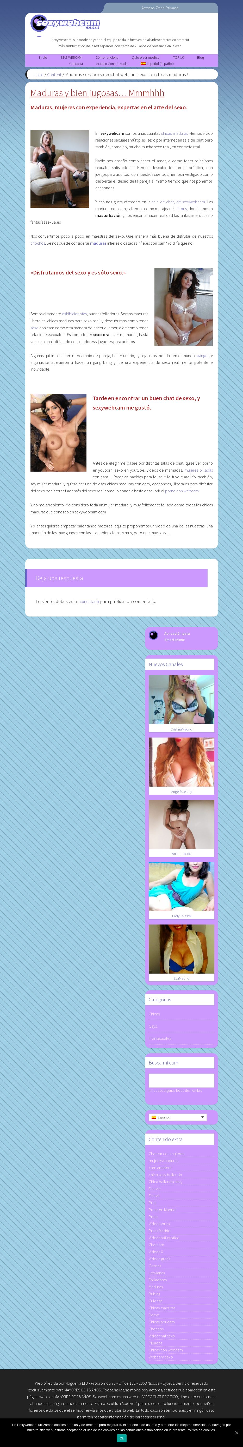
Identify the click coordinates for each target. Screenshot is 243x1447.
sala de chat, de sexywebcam (178, 203)
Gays (153, 1028)
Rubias (154, 1295)
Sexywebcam (90, 21)
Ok (123, 1439)
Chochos (156, 1330)
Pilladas (155, 1344)
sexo (34, 329)
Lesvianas (157, 1274)
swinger (202, 357)
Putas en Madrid (162, 1211)
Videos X (156, 1253)
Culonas (155, 1302)
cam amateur (160, 1169)
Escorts (155, 1190)
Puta (153, 1204)
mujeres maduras (163, 1162)
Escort (154, 1197)
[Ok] (236, 1433)
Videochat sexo (162, 1337)
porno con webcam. (182, 492)
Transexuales (160, 1040)
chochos (37, 245)
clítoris (181, 210)
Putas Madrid (159, 1232)
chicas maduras (174, 135)
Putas (153, 1218)
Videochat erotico (164, 1239)
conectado (90, 603)
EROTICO (170, 1398)
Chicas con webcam (166, 1351)
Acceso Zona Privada (159, 8)
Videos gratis (159, 1260)
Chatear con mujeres (166, 1155)
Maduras (156, 1288)
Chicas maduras (162, 1309)
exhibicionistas (74, 315)
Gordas (155, 1267)
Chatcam (156, 1246)
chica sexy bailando (165, 1176)
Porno (154, 1316)
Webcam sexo (161, 1358)
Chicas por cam (162, 1323)
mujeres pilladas (198, 471)
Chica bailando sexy (165, 1183)
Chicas (154, 1016)
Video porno (159, 1225)
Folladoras (158, 1281)
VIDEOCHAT (151, 1398)
